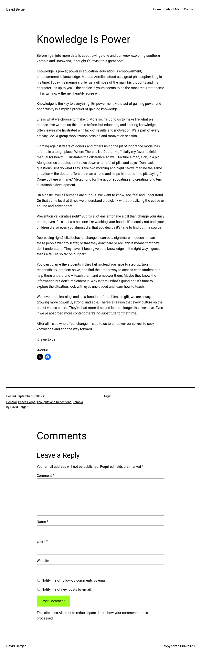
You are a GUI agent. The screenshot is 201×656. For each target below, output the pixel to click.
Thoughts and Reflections (54, 402)
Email (42, 541)
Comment (45, 476)
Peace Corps (26, 402)
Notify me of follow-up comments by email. (74, 580)
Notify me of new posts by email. (66, 589)
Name (42, 522)
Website (43, 561)
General (11, 402)
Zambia (78, 402)
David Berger (16, 9)
